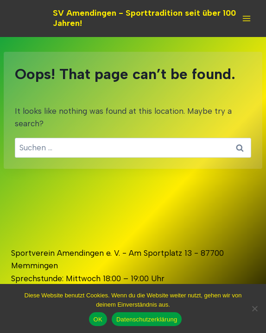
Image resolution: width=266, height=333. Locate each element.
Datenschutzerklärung (146, 319)
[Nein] (254, 308)
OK (98, 319)
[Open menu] (246, 18)
